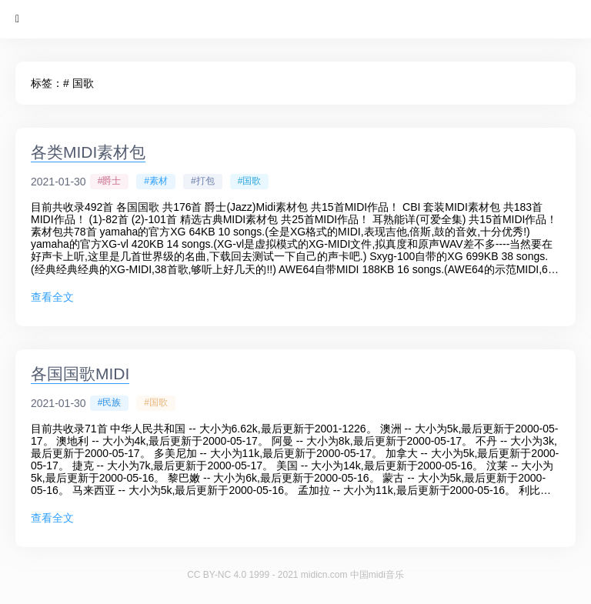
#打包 (203, 180)
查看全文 (52, 297)
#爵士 (110, 180)
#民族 (110, 402)
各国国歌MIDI (80, 373)
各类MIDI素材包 (88, 152)
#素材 (156, 180)
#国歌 (250, 180)
